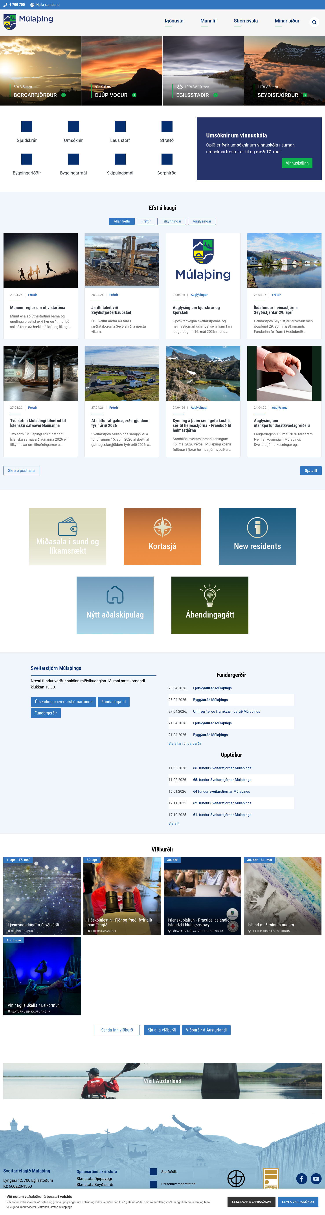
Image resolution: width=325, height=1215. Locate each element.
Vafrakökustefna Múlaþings (55, 1207)
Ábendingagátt (210, 615)
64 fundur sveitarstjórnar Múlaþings (221, 791)
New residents (257, 546)
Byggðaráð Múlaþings (210, 700)
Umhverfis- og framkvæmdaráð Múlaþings (226, 711)
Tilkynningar (171, 221)
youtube (316, 1178)
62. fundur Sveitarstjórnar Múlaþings (222, 803)
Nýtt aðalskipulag (115, 615)
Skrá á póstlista (21, 470)
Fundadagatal (113, 701)
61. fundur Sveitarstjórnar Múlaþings (222, 815)
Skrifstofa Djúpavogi (94, 1178)
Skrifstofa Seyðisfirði (95, 1184)
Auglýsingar (202, 221)
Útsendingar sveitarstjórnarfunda (64, 701)
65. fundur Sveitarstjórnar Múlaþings (222, 780)
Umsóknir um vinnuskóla (236, 135)
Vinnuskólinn (297, 163)
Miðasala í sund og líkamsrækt (67, 546)
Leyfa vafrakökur (298, 1202)
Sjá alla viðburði (162, 1030)
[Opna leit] (314, 22)
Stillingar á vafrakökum (251, 1201)
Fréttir (146, 221)
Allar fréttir (122, 221)
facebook (301, 1178)
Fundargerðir (46, 713)
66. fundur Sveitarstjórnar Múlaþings (222, 768)
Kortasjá (162, 546)
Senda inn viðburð (117, 1030)
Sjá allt (311, 470)
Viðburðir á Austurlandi (206, 1030)
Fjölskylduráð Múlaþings (212, 688)
